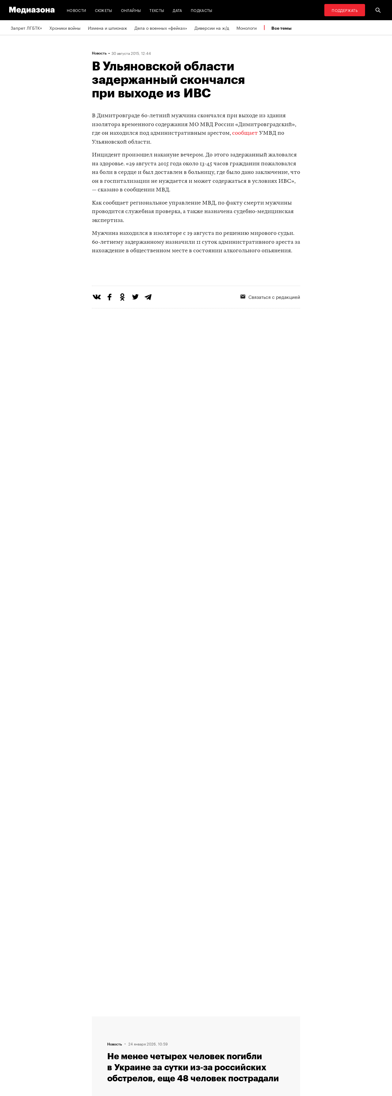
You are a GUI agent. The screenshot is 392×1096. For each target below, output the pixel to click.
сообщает (245, 133)
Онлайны (131, 10)
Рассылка (179, 1030)
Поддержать (345, 10)
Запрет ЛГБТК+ (26, 27)
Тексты (156, 10)
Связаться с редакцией (270, 321)
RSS (176, 1018)
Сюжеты (103, 10)
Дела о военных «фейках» (160, 27)
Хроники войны (65, 27)
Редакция (103, 1018)
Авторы (101, 1042)
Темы (99, 1053)
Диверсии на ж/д (211, 27)
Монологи (246, 27)
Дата (177, 10)
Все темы (281, 28)
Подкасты (202, 10)
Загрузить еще (196, 840)
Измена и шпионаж (107, 27)
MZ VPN (177, 1042)
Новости (76, 10)
